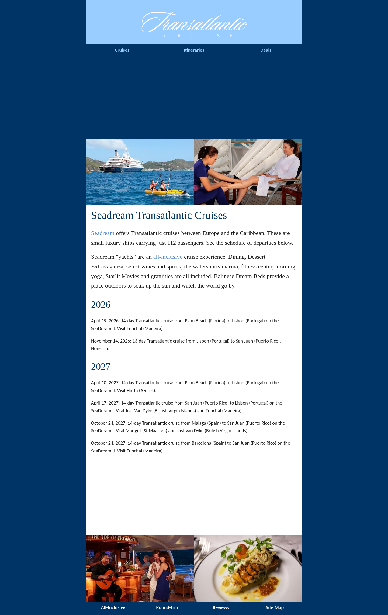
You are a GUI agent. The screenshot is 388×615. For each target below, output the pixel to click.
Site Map (275, 607)
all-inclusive (168, 256)
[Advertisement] (194, 98)
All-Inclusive (113, 607)
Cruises (122, 50)
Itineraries (194, 50)
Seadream (103, 233)
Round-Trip (167, 607)
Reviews (221, 607)
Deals (265, 50)
